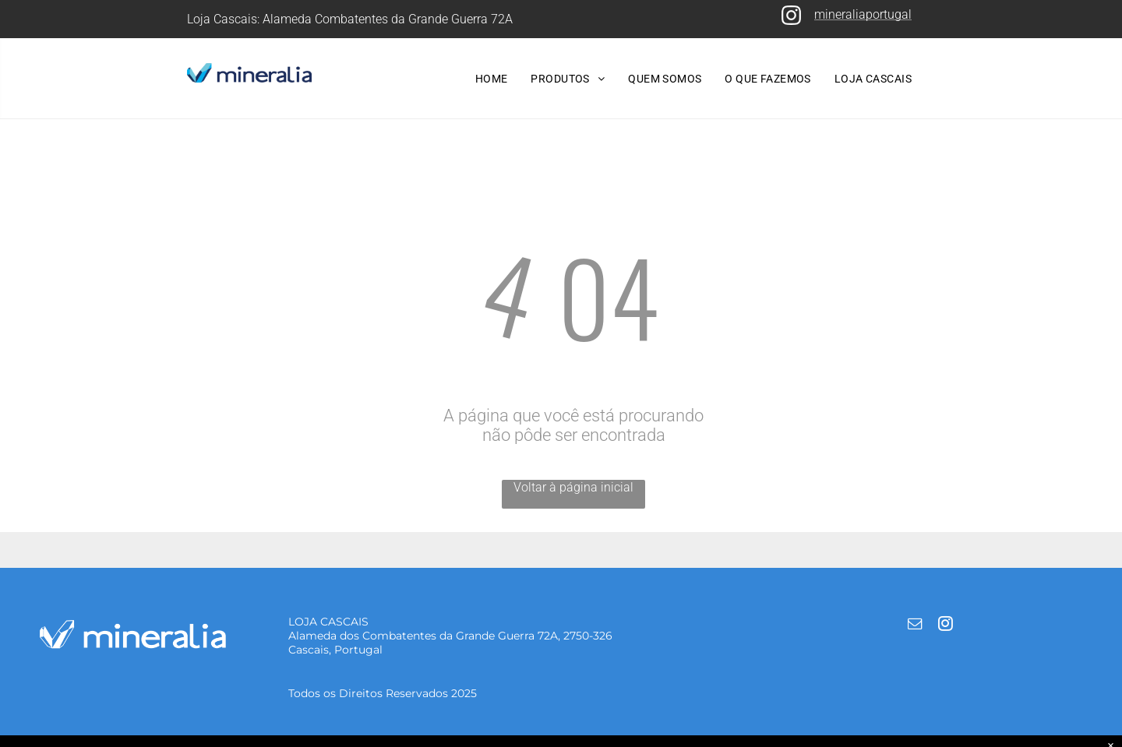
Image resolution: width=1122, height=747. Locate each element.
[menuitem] (492, 78)
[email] (915, 626)
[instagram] (945, 626)
